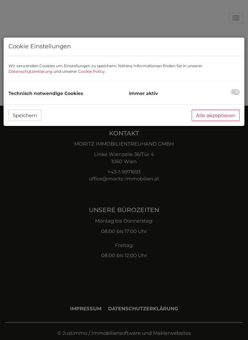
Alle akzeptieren (215, 115)
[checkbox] (235, 92)
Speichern (25, 115)
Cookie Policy (91, 71)
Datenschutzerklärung (30, 71)
